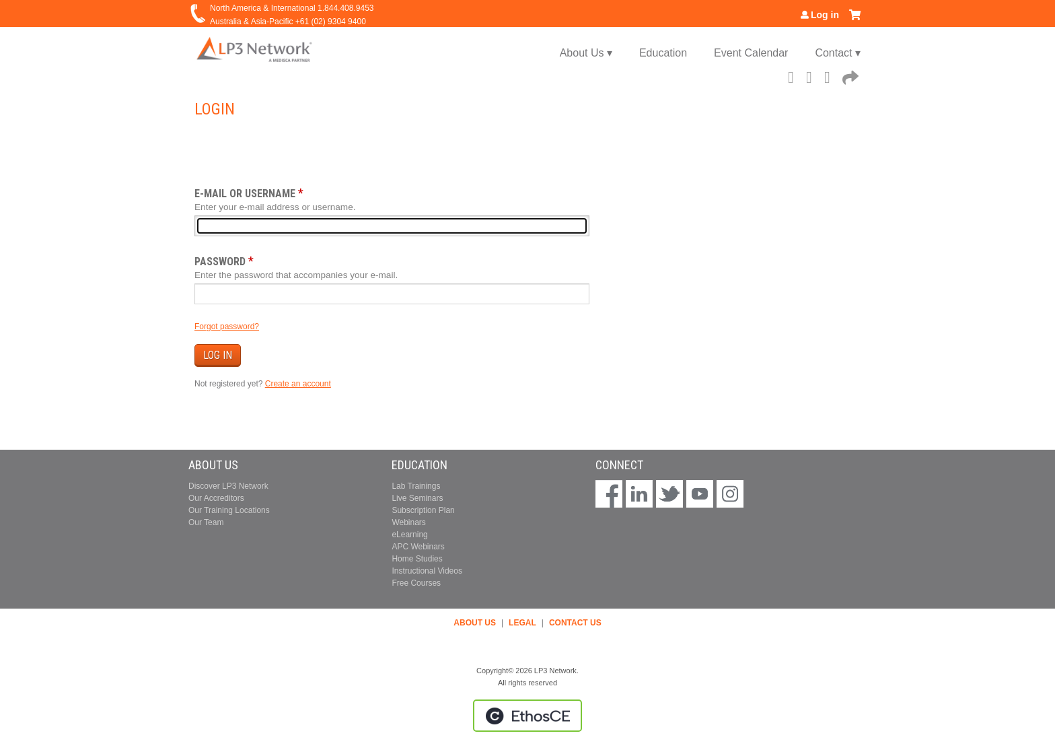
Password (220, 261)
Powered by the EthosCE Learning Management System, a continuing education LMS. (527, 715)
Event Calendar (751, 53)
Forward (849, 75)
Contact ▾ (838, 53)
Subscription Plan (423, 510)
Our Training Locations (229, 510)
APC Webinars (418, 546)
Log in (825, 15)
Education (663, 53)
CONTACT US (575, 622)
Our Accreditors (216, 498)
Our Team (205, 522)
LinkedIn (831, 75)
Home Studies (417, 558)
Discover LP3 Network (228, 486)
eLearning (409, 534)
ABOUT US (474, 622)
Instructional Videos (427, 571)
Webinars (408, 522)
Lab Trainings (416, 486)
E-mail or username (244, 193)
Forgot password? (226, 326)
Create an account (298, 383)
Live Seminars (417, 498)
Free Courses (416, 583)
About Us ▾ (586, 53)
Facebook (794, 75)
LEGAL (522, 622)
